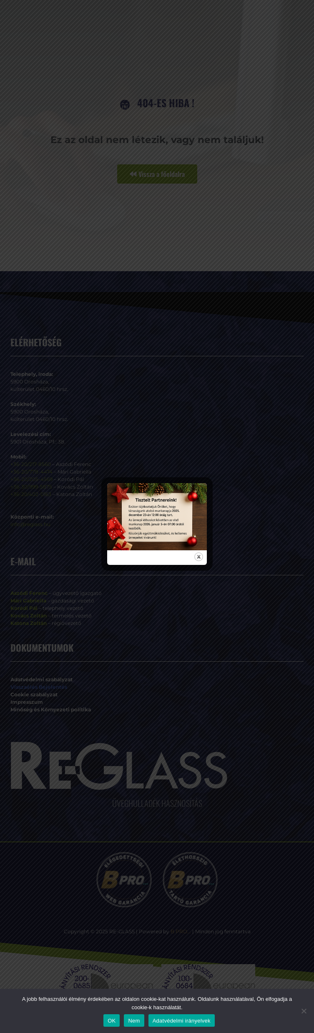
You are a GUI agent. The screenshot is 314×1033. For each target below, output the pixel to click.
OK (112, 1021)
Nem (134, 1021)
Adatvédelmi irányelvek (182, 1021)
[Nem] (303, 1011)
